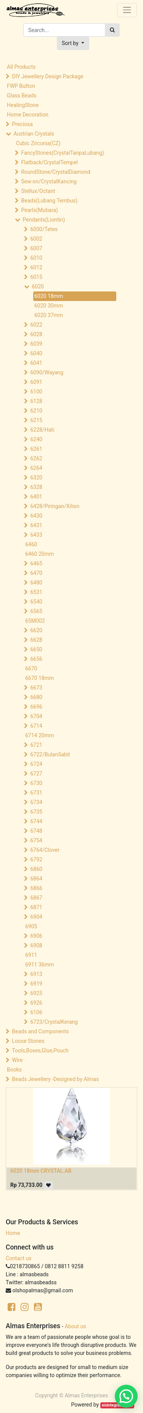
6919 (36, 984)
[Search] (112, 30)
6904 (36, 917)
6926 (36, 1003)
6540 (36, 602)
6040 (36, 353)
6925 (36, 993)
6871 (36, 907)
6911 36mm (39, 964)
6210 (36, 411)
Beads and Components (40, 1031)
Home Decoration (27, 115)
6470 (36, 573)
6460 (31, 544)
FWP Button (21, 86)
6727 (36, 773)
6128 (36, 401)
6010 (36, 258)
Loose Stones (28, 1041)
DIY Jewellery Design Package (47, 76)
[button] (73, 43)
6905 (31, 926)
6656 (36, 659)
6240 (36, 439)
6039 (36, 344)
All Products (21, 67)
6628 (36, 640)
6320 (36, 477)
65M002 (35, 621)
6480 (36, 582)
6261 (36, 449)
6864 (36, 879)
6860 (36, 869)
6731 (36, 793)
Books (14, 1070)
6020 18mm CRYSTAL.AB (40, 1171)
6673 (36, 688)
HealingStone (23, 105)
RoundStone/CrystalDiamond (55, 172)
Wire (17, 1060)
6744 (36, 821)
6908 (36, 945)
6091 (36, 382)
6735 (36, 812)
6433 (36, 535)
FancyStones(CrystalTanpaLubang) (62, 153)
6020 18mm (48, 296)
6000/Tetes (44, 229)
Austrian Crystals (33, 134)
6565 (36, 611)
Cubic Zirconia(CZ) (38, 143)
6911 (31, 955)
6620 (36, 630)
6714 (36, 726)
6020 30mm (48, 306)
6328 (36, 487)
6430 (36, 516)
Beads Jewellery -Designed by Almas (55, 1079)
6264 (36, 468)
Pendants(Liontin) (43, 220)
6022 (36, 325)
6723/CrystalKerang (53, 1022)
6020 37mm (48, 315)
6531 (36, 592)
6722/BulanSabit (50, 754)
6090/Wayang (46, 372)
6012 (36, 267)
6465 (36, 563)
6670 (31, 668)
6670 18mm (39, 678)
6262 (36, 458)
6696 (36, 707)
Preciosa (22, 124)
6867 (36, 898)
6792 (36, 859)
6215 (36, 420)
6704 (36, 716)
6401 (36, 497)
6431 (36, 525)
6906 (36, 936)
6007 (36, 248)
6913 (36, 974)
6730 (36, 783)
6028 (36, 334)
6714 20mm (39, 735)
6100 (36, 391)
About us (75, 1326)
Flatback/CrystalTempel (49, 162)
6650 (36, 649)
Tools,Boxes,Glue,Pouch (40, 1050)
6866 (36, 888)
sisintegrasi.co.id (117, 1405)
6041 (36, 363)
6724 (36, 764)
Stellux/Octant (38, 191)
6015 (36, 277)
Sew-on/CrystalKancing (49, 181)
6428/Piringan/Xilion (54, 506)
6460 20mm (39, 554)
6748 (36, 831)
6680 (36, 697)
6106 (36, 1012)
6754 (36, 840)
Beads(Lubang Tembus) (49, 200)
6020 (37, 286)
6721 (36, 745)
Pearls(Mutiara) (39, 210)
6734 (36, 802)
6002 (36, 239)
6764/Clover (44, 850)
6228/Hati (42, 430)
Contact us (18, 1258)
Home (13, 1233)
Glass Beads (21, 95)
